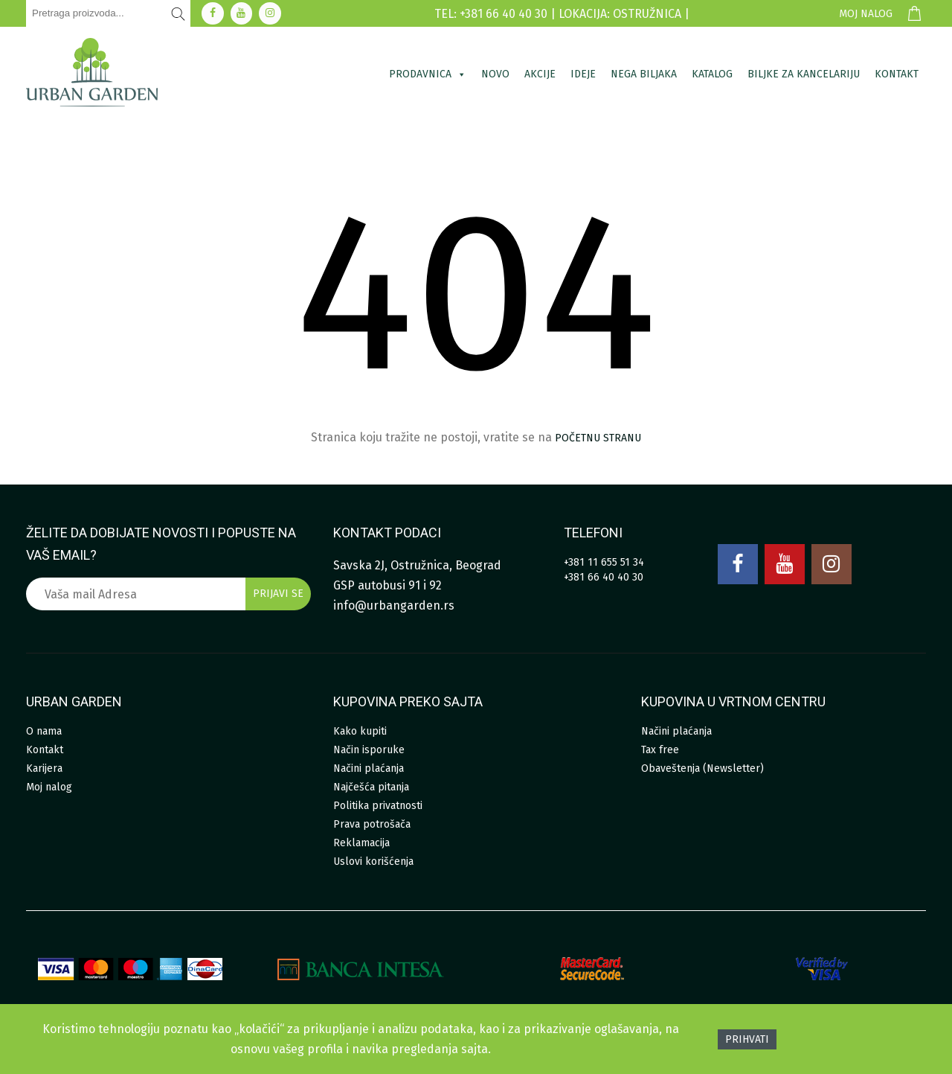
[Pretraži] (178, 13)
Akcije (540, 74)
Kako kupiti (360, 731)
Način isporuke (369, 750)
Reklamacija (361, 843)
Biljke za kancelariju (803, 74)
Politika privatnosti (377, 805)
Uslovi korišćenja (373, 861)
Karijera (44, 768)
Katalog (712, 74)
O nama (44, 731)
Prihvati (747, 1039)
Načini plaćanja (368, 768)
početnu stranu (598, 438)
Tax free (660, 750)
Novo (495, 74)
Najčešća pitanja (371, 787)
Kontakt (897, 74)
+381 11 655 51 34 (604, 562)
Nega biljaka (644, 74)
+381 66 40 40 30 (603, 577)
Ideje (583, 74)
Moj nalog (865, 13)
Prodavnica (427, 74)
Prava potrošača (372, 824)
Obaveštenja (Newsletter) (702, 768)
